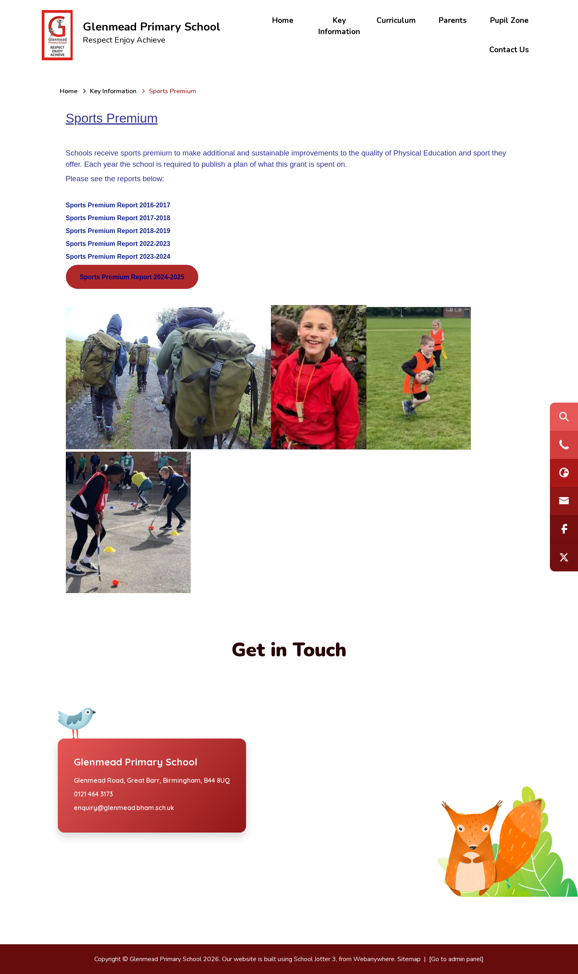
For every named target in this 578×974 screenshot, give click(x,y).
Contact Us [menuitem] (508, 50)
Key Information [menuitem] (339, 26)
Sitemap (409, 959)
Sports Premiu (88, 256)
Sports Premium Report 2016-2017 (118, 205)
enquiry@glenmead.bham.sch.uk (124, 808)
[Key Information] (113, 91)
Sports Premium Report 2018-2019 (118, 230)
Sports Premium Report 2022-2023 (118, 243)
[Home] (68, 91)
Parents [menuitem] (452, 20)
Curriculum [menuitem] (395, 20)
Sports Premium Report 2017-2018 (118, 218)
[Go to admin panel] (456, 959)
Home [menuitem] (282, 20)
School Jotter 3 (315, 959)
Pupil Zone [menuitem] (508, 20)
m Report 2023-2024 (140, 256)
